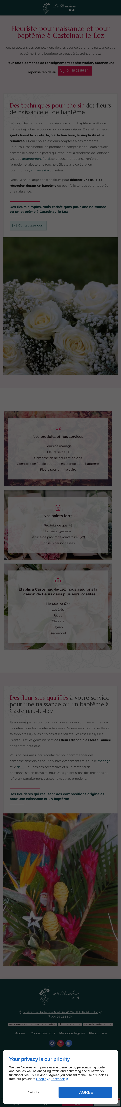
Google (41, 1079)
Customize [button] (33, 1092)
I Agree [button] (85, 1092)
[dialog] (60, 1077)
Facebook (58, 1079)
